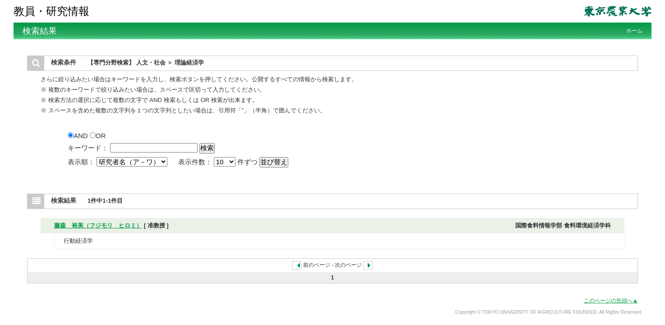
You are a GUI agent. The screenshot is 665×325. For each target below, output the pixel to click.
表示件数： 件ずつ (219, 162)
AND (79, 135)
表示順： (118, 162)
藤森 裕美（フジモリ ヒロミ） (98, 225)
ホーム (634, 31)
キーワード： (88, 148)
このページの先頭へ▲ (611, 300)
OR (98, 135)
